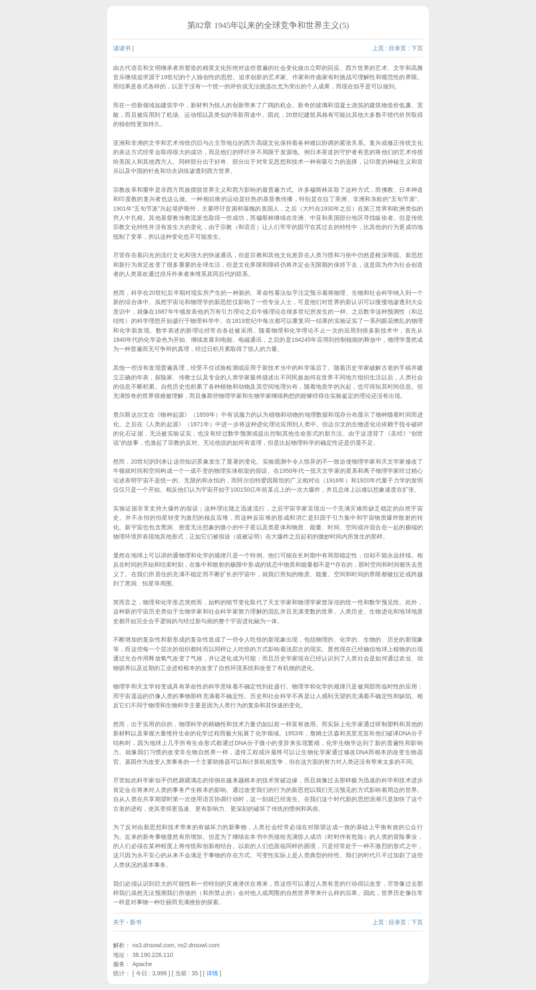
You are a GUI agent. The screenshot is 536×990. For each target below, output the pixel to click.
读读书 (122, 48)
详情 (212, 973)
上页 (378, 48)
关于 (119, 922)
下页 (417, 48)
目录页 (397, 48)
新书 (136, 922)
